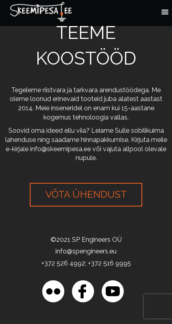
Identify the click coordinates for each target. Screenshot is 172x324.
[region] (86, 255)
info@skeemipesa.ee (60, 149)
